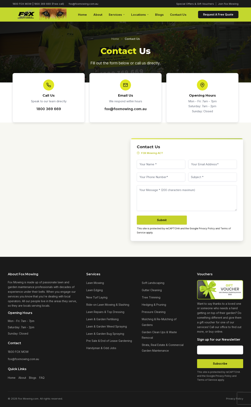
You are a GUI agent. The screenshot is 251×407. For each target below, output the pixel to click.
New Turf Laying (96, 297)
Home (82, 14)
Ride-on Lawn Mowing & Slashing (107, 304)
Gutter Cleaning (152, 290)
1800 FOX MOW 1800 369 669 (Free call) (38, 3)
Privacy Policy (209, 228)
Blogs (159, 14)
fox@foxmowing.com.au (83, 3)
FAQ (42, 377)
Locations (140, 14)
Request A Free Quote (218, 14)
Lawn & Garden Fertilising (102, 319)
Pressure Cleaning (154, 312)
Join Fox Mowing (228, 3)
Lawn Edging (94, 290)
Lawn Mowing (95, 282)
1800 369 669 (48, 109)
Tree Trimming (151, 297)
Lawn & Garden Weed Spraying (106, 326)
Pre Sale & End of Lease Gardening (109, 340)
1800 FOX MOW (18, 351)
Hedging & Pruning (154, 304)
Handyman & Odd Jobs (101, 348)
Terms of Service (207, 379)
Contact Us (178, 14)
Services (117, 14)
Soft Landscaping (153, 282)
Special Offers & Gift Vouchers (195, 3)
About (98, 14)
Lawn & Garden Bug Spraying (105, 333)
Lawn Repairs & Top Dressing (105, 312)
